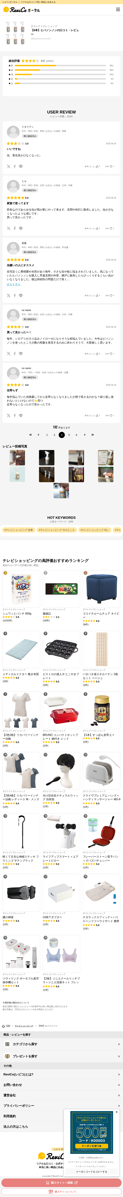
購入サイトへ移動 (62, 1183)
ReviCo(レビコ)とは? (18, 1074)
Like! (109, 166)
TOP (8, 1026)
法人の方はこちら (15, 1126)
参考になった (92, 166)
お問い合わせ (12, 1085)
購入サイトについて (61, 1191)
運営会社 (9, 1095)
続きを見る (14, 284)
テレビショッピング (24, 1026)
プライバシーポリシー (18, 1105)
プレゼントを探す (20, 1056)
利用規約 (9, 1116)
